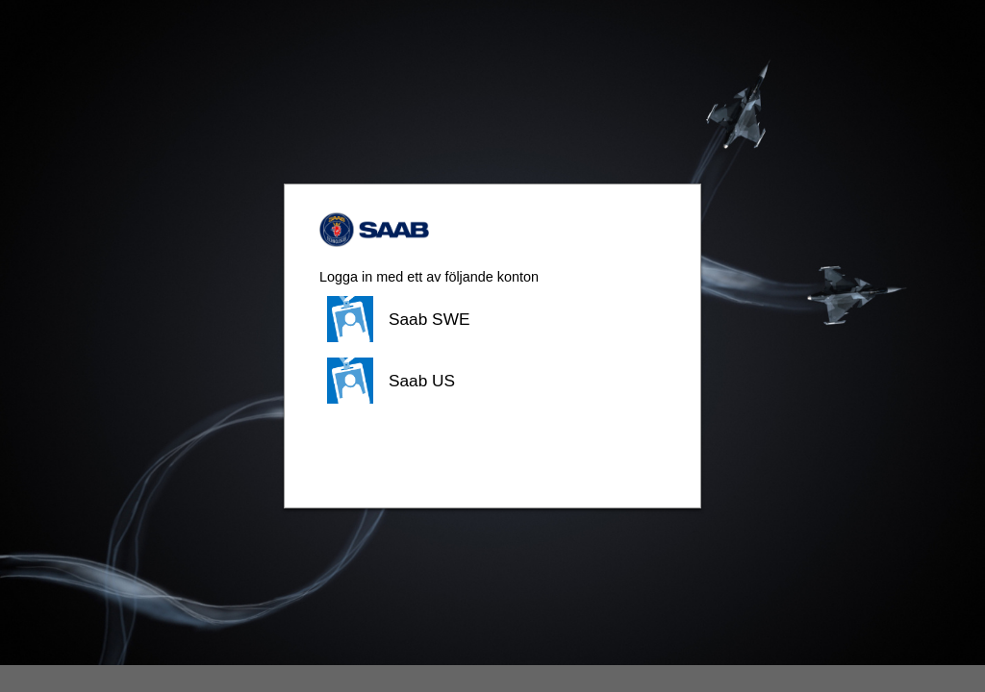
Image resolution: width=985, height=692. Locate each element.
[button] (492, 319)
